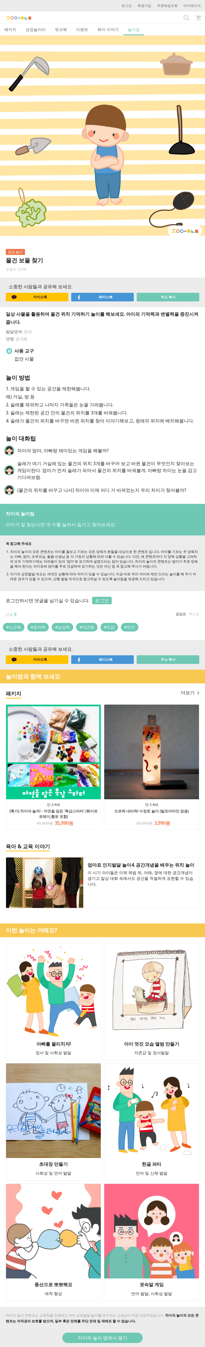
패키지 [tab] (10, 29)
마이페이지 (192, 5)
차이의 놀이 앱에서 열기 (102, 1338)
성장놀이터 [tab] (36, 29)
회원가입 (144, 5)
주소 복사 (168, 297)
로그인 (126, 5)
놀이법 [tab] (134, 29)
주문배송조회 (167, 5)
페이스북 (95, 297)
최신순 (194, 613)
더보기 (190, 692)
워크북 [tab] (61, 29)
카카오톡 (29, 297)
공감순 (181, 613)
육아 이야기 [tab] (108, 29)
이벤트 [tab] (82, 29)
